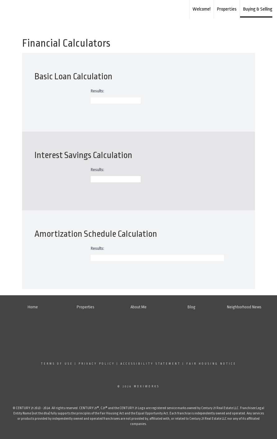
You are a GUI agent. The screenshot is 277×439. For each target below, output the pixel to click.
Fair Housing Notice (211, 363)
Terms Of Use (57, 363)
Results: (97, 91)
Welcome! (202, 9)
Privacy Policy (97, 363)
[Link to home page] (138, 9)
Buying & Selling (257, 9)
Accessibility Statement (150, 363)
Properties (227, 9)
